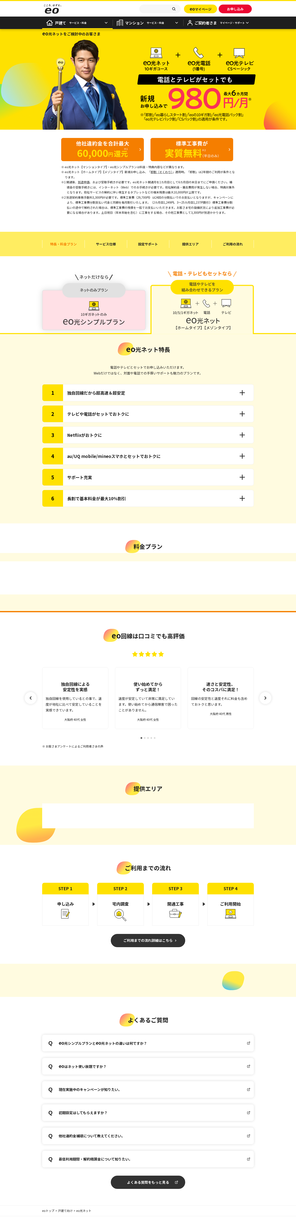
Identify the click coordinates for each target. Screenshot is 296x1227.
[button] (265, 703)
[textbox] (160, 9)
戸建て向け (65, 1221)
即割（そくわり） (161, 172)
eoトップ (48, 1221)
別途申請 (84, 182)
